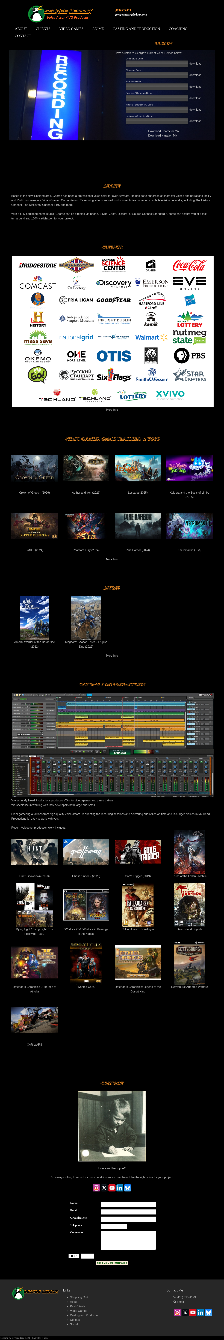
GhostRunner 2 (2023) (86, 854)
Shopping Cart (79, 1297)
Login (45, 1338)
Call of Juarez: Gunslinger (138, 907)
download (195, 63)
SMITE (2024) (34, 528)
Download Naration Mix (162, 135)
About (21, 29)
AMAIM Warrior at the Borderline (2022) (34, 622)
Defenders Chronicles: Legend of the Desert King (138, 967)
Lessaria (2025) (138, 470)
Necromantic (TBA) (189, 528)
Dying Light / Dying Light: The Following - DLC (34, 909)
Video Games (71, 29)
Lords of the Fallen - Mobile (189, 854)
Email (180, 1301)
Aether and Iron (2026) (86, 470)
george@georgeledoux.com (131, 14)
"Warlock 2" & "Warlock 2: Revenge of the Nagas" (86, 909)
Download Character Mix (163, 131)
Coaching (178, 29)
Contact (23, 36)
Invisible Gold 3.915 (21, 1338)
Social (74, 1324)
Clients (43, 29)
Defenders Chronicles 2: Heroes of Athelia (34, 967)
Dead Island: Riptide (189, 907)
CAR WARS (34, 1022)
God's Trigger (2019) (138, 854)
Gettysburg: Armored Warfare (189, 964)
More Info (112, 409)
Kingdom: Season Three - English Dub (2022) (86, 622)
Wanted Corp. (86, 964)
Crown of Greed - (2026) (34, 470)
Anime (98, 29)
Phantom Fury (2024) (86, 528)
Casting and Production (136, 29)
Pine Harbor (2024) (138, 528)
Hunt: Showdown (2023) (34, 854)
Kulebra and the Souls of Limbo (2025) (189, 472)
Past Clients (77, 1306)
